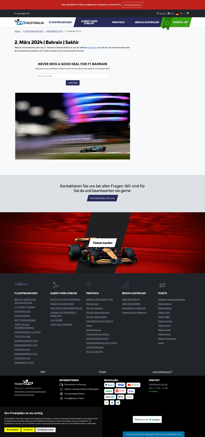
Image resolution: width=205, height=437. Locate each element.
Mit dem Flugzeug (94, 308)
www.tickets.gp (162, 371)
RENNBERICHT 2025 (24, 362)
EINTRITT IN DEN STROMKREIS (65, 299)
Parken (89, 325)
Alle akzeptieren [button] (13, 430)
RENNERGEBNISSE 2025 (26, 353)
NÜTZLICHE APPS (94, 351)
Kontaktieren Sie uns (103, 198)
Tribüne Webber (165, 308)
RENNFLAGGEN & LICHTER (28, 332)
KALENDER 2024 (55, 31)
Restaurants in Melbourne (134, 308)
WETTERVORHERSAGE (25, 320)
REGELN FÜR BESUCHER (62, 303)
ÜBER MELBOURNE (131, 303)
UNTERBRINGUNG (94, 347)
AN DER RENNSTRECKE (97, 338)
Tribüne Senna (164, 334)
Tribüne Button (165, 303)
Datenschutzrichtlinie (24, 394)
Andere (161, 343)
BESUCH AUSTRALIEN (147, 22)
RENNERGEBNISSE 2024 (26, 345)
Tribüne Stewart (165, 321)
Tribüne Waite (164, 316)
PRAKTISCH (118, 22)
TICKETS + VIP (175, 22)
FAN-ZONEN (56, 320)
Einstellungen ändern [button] (45, 430)
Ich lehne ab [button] (28, 430)
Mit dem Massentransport (98, 312)
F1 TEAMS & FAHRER (25, 307)
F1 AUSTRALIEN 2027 (60, 22)
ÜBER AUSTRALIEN (131, 299)
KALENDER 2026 (23, 311)
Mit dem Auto (92, 303)
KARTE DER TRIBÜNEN (61, 324)
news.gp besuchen (132, 4)
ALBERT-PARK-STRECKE (90, 22)
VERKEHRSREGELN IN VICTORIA (101, 343)
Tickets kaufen (102, 243)
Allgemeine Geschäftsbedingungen (30, 391)
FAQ (42, 371)
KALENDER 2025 (23, 358)
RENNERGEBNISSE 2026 (26, 340)
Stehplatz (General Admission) (171, 299)
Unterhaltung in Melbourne (134, 312)
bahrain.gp (92, 47)
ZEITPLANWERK (22, 315)
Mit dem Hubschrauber (96, 316)
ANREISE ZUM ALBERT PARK (99, 299)
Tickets (102, 371)
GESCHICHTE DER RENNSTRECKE (66, 308)
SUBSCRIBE (72, 83)
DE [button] (179, 13)
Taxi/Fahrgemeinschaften (97, 334)
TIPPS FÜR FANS (22, 336)
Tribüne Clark (164, 312)
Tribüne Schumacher (167, 338)
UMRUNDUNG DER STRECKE (99, 321)
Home (17, 31)
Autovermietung (93, 329)
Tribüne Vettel (164, 325)
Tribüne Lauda (164, 329)
